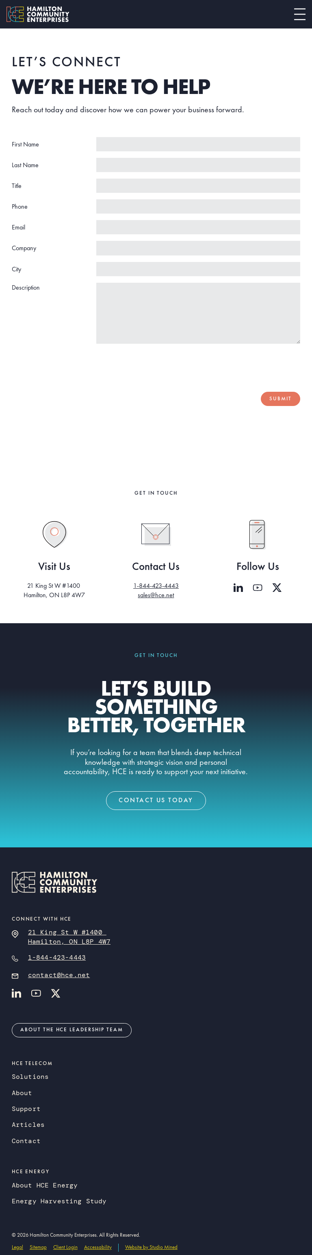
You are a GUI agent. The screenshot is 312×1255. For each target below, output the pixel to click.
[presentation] (238, 366)
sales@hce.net (156, 595)
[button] (300, 14)
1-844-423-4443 (156, 585)
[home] (37, 14)
